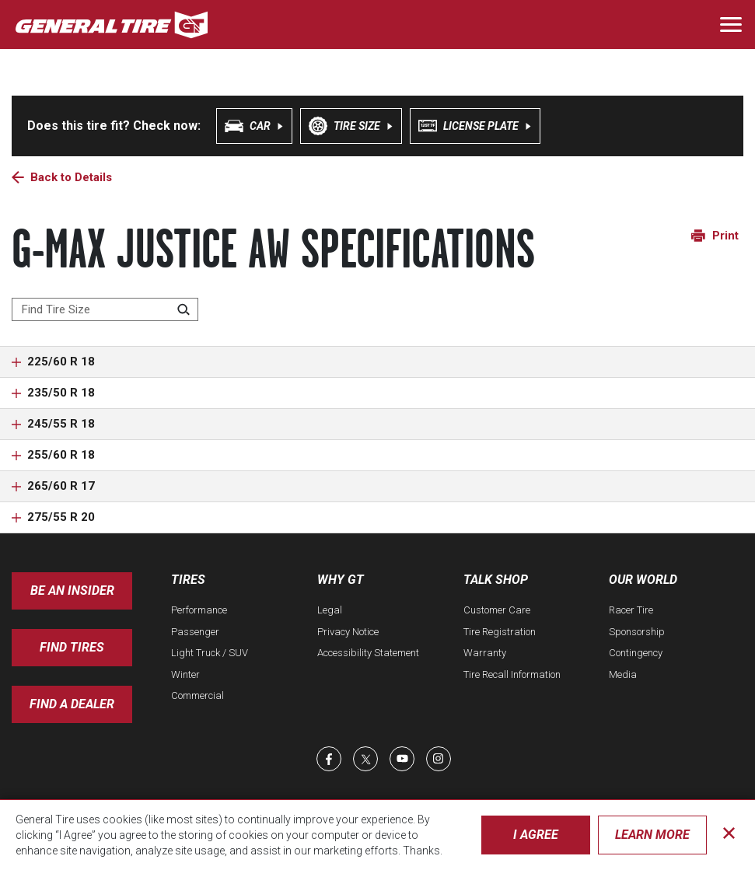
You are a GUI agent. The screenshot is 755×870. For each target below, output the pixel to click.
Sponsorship (637, 632)
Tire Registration (499, 632)
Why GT (340, 579)
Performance (199, 610)
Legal (329, 610)
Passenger (195, 632)
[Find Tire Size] (105, 309)
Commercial (197, 695)
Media (623, 674)
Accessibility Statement (368, 653)
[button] (377, 362)
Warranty (484, 653)
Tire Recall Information (512, 674)
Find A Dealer (72, 704)
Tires (188, 579)
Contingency (635, 653)
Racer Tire (631, 610)
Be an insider (72, 590)
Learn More (652, 834)
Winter (185, 674)
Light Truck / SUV (209, 653)
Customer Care (496, 610)
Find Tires (72, 647)
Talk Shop (495, 579)
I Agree (535, 834)
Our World (643, 579)
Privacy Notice (348, 632)
